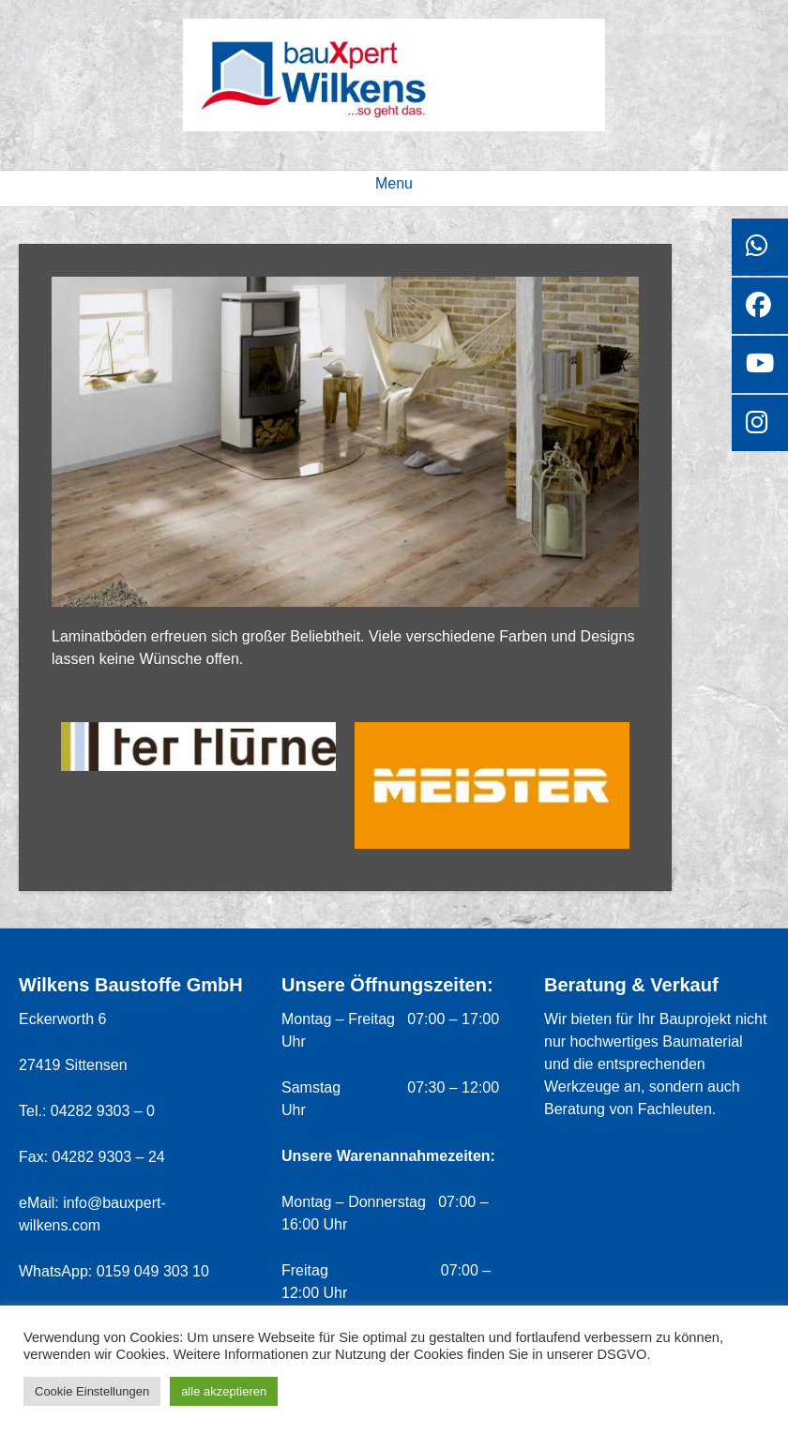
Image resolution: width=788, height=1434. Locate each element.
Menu (394, 183)
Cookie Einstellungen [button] (92, 1391)
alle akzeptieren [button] (223, 1391)
